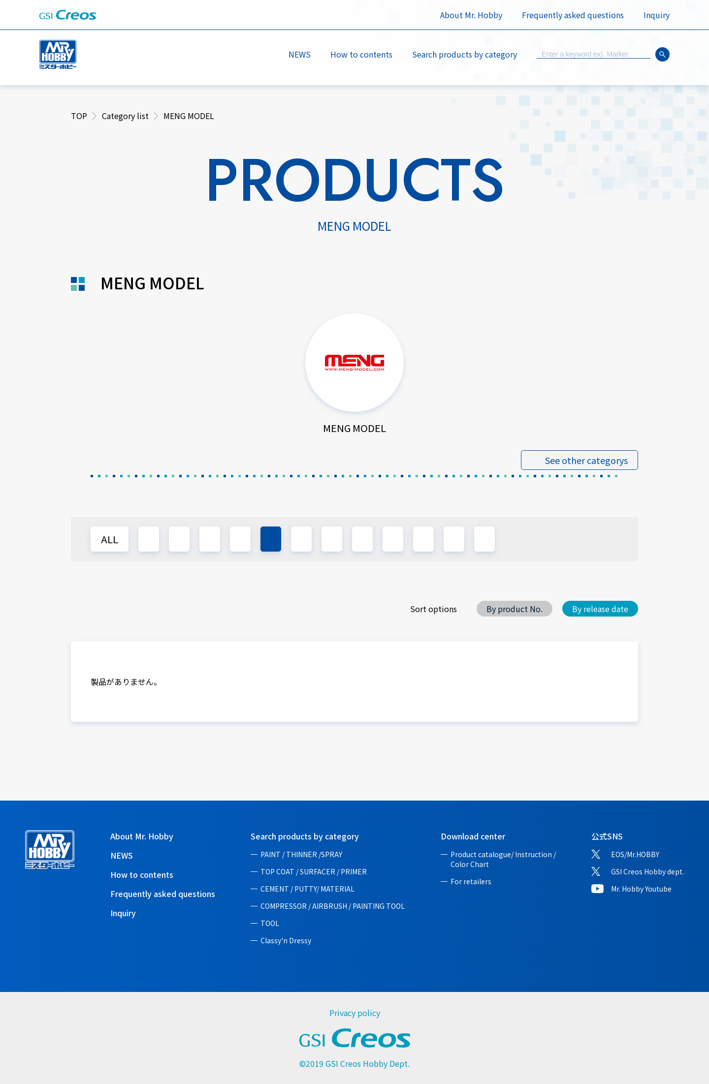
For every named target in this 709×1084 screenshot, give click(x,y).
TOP (79, 116)
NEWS (300, 54)
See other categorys (586, 460)
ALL (109, 539)
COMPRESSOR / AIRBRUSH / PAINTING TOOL (332, 906)
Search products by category (305, 836)
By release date (600, 609)
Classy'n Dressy (285, 940)
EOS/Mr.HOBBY (635, 854)
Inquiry (657, 15)
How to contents (361, 54)
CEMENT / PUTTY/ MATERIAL (307, 889)
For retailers (471, 881)
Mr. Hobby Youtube (641, 889)
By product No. (514, 609)
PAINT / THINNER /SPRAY (301, 854)
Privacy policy (354, 1013)
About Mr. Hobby (471, 15)
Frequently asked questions (573, 15)
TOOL (269, 923)
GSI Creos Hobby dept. (647, 871)
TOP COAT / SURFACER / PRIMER (313, 871)
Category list (125, 116)
